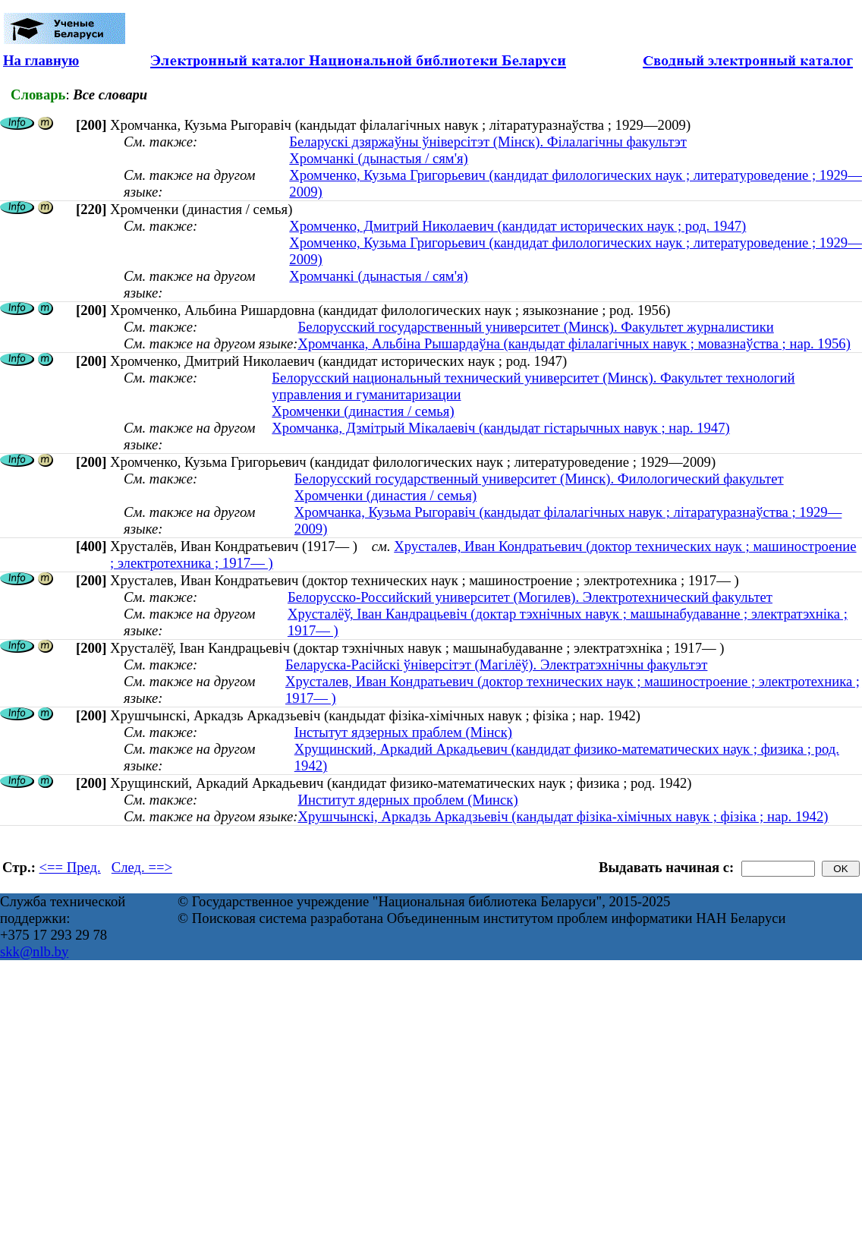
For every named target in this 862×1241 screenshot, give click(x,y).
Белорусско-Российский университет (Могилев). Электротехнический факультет (530, 597)
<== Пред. (70, 867)
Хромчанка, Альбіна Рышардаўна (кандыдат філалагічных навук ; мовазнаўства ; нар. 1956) (573, 343)
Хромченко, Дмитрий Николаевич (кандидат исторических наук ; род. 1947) (517, 226)
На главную (41, 60)
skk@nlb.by (34, 951)
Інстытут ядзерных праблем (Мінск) (403, 732)
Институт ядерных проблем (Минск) (407, 800)
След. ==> (142, 867)
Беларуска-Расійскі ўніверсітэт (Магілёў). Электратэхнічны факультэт (496, 664)
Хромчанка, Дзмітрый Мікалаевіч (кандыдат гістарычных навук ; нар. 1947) (500, 428)
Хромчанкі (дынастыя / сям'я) (378, 158)
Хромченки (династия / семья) (363, 411)
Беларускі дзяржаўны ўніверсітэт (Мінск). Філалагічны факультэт (488, 142)
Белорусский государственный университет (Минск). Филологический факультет (539, 479)
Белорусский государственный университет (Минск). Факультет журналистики (535, 327)
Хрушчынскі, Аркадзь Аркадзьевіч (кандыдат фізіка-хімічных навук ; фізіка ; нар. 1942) (562, 816)
